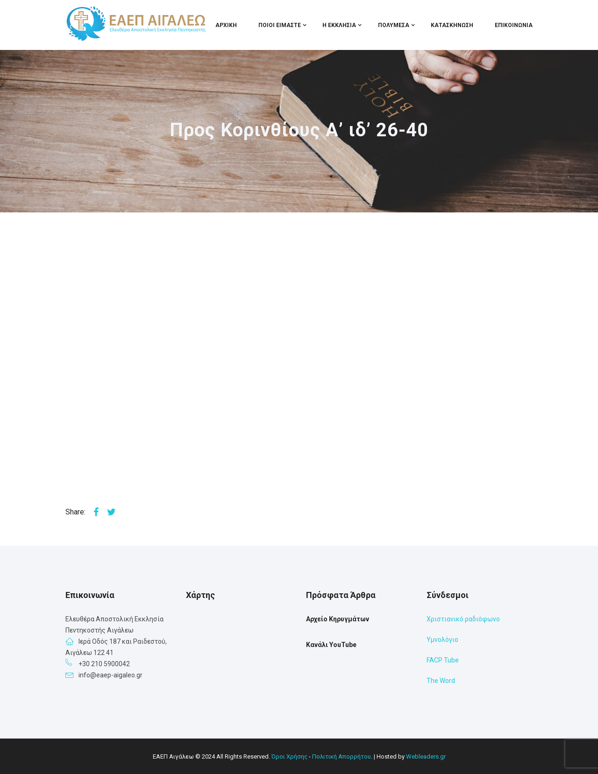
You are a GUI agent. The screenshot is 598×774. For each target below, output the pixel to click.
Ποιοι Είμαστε (279, 25)
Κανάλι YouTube (331, 644)
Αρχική (226, 25)
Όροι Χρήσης (289, 756)
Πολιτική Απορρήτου (341, 756)
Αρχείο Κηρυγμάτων (337, 619)
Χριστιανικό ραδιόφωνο (463, 619)
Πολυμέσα (393, 25)
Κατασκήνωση (452, 25)
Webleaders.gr (426, 756)
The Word (441, 680)
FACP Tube (443, 660)
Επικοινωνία (514, 25)
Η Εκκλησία (339, 25)
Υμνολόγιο (442, 639)
